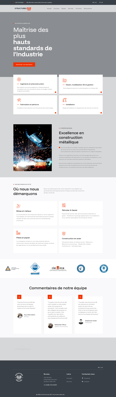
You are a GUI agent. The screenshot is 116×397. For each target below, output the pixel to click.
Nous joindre (88, 8)
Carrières (79, 8)
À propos (56, 8)
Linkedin (85, 381)
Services (70, 8)
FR (93, 2)
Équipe (64, 8)
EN (96, 2)
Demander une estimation (24, 64)
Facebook (86, 378)
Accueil (49, 8)
